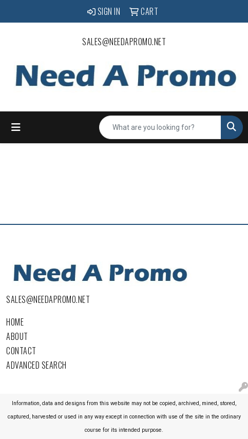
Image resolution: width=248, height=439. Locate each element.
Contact (21, 351)
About (17, 336)
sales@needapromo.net (124, 41)
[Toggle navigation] (16, 127)
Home (15, 322)
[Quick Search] (160, 127)
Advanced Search (36, 365)
